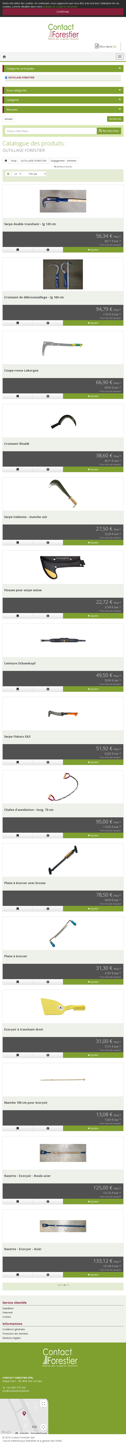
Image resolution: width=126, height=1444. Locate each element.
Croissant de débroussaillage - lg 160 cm (34, 297)
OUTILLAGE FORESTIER (33, 160)
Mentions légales (11, 1338)
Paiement (7, 1312)
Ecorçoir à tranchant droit (23, 1029)
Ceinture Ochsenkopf (20, 663)
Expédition (8, 1308)
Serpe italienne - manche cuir (25, 517)
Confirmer (63, 11)
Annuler (9, 118)
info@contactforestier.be (15, 1390)
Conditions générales (13, 1329)
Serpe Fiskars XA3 (17, 736)
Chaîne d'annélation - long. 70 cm (28, 810)
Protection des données (15, 1333)
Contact (6, 1316)
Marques (12, 109)
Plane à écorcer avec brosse (25, 883)
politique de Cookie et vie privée (60, 6)
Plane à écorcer (15, 956)
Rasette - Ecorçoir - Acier (22, 1249)
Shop (14, 160)
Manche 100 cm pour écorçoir (26, 1103)
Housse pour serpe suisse (23, 590)
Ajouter (93, 249)
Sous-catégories (16, 90)
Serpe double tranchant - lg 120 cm (30, 224)
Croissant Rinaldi (16, 444)
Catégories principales (20, 68)
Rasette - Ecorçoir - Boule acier (27, 1176)
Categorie (12, 100)
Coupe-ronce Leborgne (21, 370)
